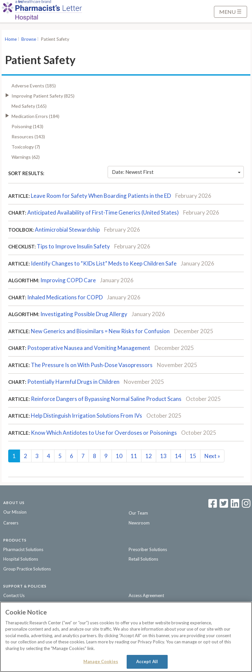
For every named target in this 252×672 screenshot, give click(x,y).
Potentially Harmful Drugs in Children (73, 381)
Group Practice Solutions (27, 568)
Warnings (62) (25, 157)
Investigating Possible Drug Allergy (83, 314)
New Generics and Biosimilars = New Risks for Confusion (100, 331)
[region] (126, 637)
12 (148, 455)
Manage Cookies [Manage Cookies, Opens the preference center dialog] (100, 661)
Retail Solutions (143, 559)
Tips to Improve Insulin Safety (73, 246)
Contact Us (14, 595)
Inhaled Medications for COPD (65, 297)
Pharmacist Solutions (23, 549)
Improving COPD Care (68, 280)
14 (178, 455)
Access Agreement (146, 595)
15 (193, 455)
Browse (28, 39)
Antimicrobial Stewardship (67, 229)
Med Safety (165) (29, 106)
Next (212, 455)
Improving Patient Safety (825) (42, 96)
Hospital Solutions (20, 559)
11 (134, 455)
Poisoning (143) (27, 126)
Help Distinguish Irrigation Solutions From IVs (86, 415)
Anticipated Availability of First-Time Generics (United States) (103, 212)
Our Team (138, 513)
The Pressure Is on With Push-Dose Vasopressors (92, 364)
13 (163, 455)
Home (11, 39)
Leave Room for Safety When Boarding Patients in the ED (101, 195)
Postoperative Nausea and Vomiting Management (88, 347)
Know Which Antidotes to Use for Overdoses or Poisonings (104, 432)
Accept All (147, 661)
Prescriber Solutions (148, 549)
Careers (10, 522)
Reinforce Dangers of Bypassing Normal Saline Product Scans (106, 398)
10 (119, 455)
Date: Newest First (176, 172)
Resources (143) (28, 136)
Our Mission (15, 512)
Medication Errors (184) (35, 116)
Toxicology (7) (25, 147)
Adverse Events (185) (33, 85)
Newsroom (139, 522)
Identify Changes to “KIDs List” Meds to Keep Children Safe (104, 263)
